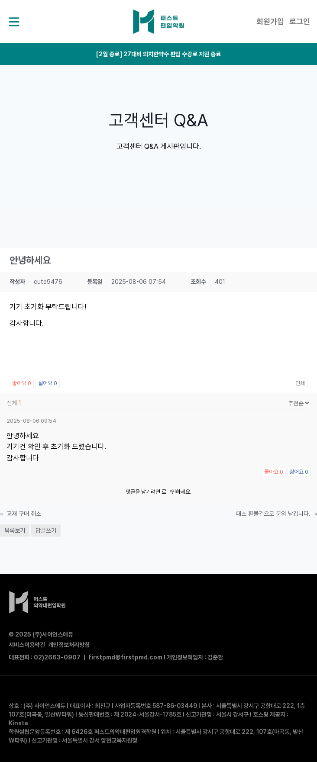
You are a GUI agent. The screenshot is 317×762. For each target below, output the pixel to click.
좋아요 (21, 383)
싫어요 (47, 383)
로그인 (299, 21)
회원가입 (270, 21)
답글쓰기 (46, 530)
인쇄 (300, 383)
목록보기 (14, 530)
